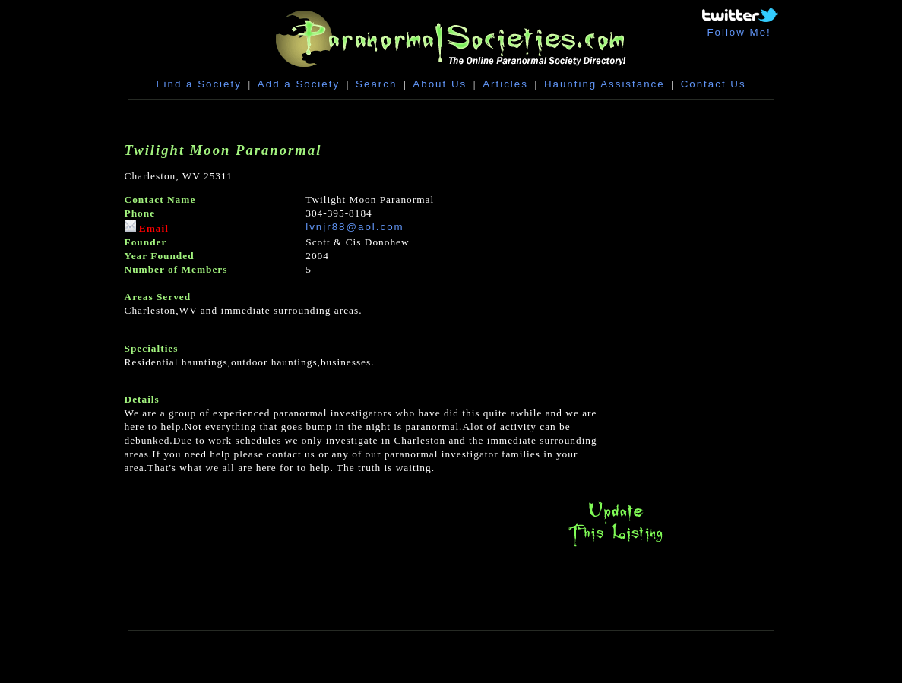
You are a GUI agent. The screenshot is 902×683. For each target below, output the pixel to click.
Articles (505, 84)
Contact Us (713, 84)
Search (376, 84)
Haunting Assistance (604, 84)
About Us (440, 84)
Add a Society (299, 84)
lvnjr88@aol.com (354, 226)
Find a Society (198, 84)
